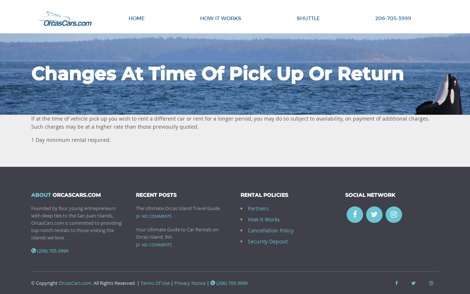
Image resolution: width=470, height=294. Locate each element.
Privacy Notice (190, 283)
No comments (154, 216)
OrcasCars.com (75, 283)
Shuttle (308, 18)
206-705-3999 (393, 18)
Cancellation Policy (271, 230)
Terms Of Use (155, 283)
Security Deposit (268, 241)
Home (137, 18)
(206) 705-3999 (49, 250)
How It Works (220, 18)
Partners (258, 208)
